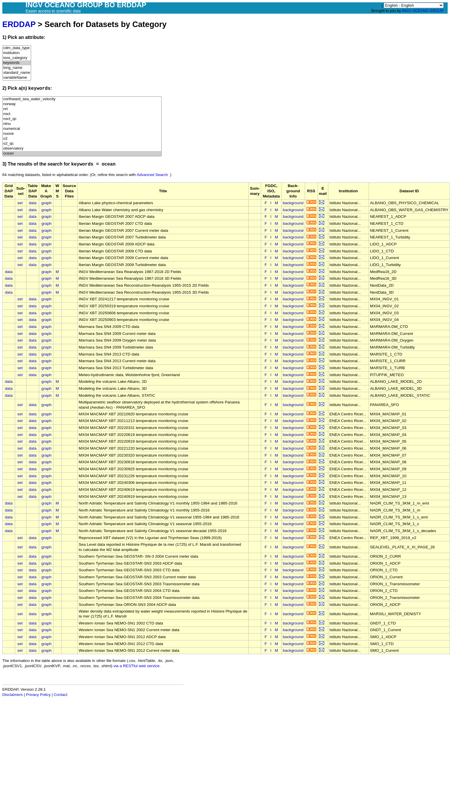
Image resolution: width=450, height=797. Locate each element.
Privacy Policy (38, 694)
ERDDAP (18, 24)
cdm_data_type (17, 48)
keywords (17, 62)
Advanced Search (152, 175)
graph (47, 203)
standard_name (17, 72)
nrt (82, 109)
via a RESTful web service (137, 666)
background (293, 203)
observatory (82, 148)
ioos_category (17, 57)
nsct (82, 114)
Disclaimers (12, 694)
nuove (82, 133)
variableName (17, 77)
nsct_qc (82, 118)
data (32, 203)
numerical (82, 128)
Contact (60, 694)
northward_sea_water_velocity (82, 99)
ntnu (82, 123)
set (20, 203)
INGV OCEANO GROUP (423, 10)
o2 (82, 138)
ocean (82, 153)
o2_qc (82, 143)
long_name (17, 67)
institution (17, 53)
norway (82, 104)
